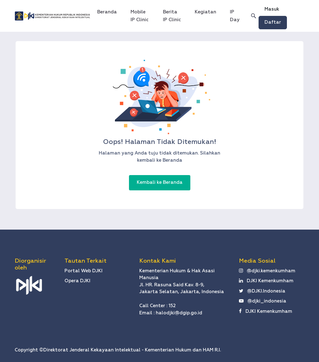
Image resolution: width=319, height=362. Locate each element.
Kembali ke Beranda (160, 182)
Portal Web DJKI (83, 271)
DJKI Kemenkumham (266, 281)
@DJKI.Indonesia (262, 291)
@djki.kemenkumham (267, 271)
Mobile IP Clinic (140, 16)
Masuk (271, 9)
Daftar (272, 22)
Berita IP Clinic (172, 16)
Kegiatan (205, 12)
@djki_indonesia (262, 301)
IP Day (235, 16)
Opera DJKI (77, 281)
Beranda (109, 11)
